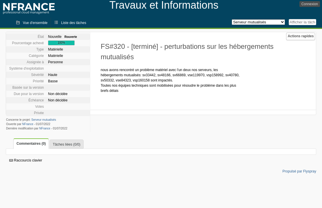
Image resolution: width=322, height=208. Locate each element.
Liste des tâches (73, 23)
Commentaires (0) (31, 144)
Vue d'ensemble (35, 23)
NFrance (27, 124)
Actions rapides (301, 36)
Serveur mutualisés (43, 119)
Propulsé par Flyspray (299, 171)
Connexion (309, 4)
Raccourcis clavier (25, 160)
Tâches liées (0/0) (66, 144)
